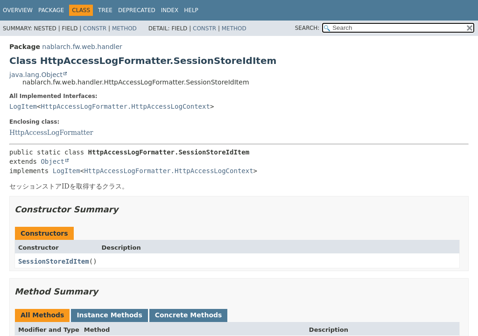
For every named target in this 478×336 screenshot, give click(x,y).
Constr (94, 28)
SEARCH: (307, 28)
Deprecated (136, 10)
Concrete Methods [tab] (188, 315)
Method (124, 28)
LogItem (23, 106)
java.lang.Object (36, 74)
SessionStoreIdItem (53, 261)
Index (170, 10)
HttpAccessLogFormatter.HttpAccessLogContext (125, 106)
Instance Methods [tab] (109, 315)
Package (51, 10)
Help (191, 10)
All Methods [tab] (42, 315)
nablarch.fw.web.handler (82, 46)
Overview (18, 10)
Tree (105, 10)
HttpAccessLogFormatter (51, 132)
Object (52, 161)
